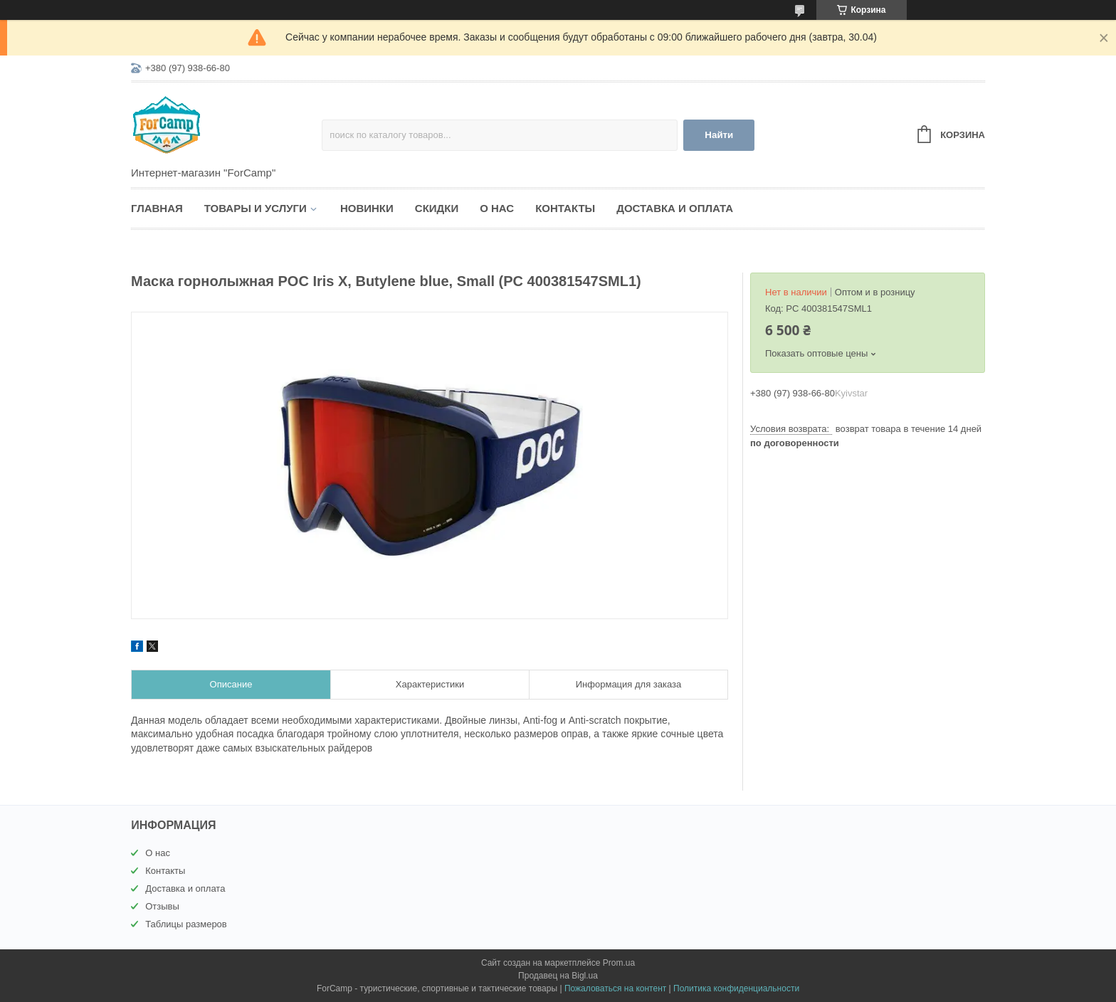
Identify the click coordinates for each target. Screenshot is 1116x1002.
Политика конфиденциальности (736, 988)
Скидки (436, 208)
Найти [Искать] (719, 135)
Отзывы (162, 906)
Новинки (367, 208)
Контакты (565, 208)
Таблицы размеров (186, 924)
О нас (497, 208)
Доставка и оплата (674, 208)
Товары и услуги (255, 208)
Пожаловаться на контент (615, 988)
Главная (157, 208)
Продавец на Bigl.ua (558, 976)
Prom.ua (619, 963)
